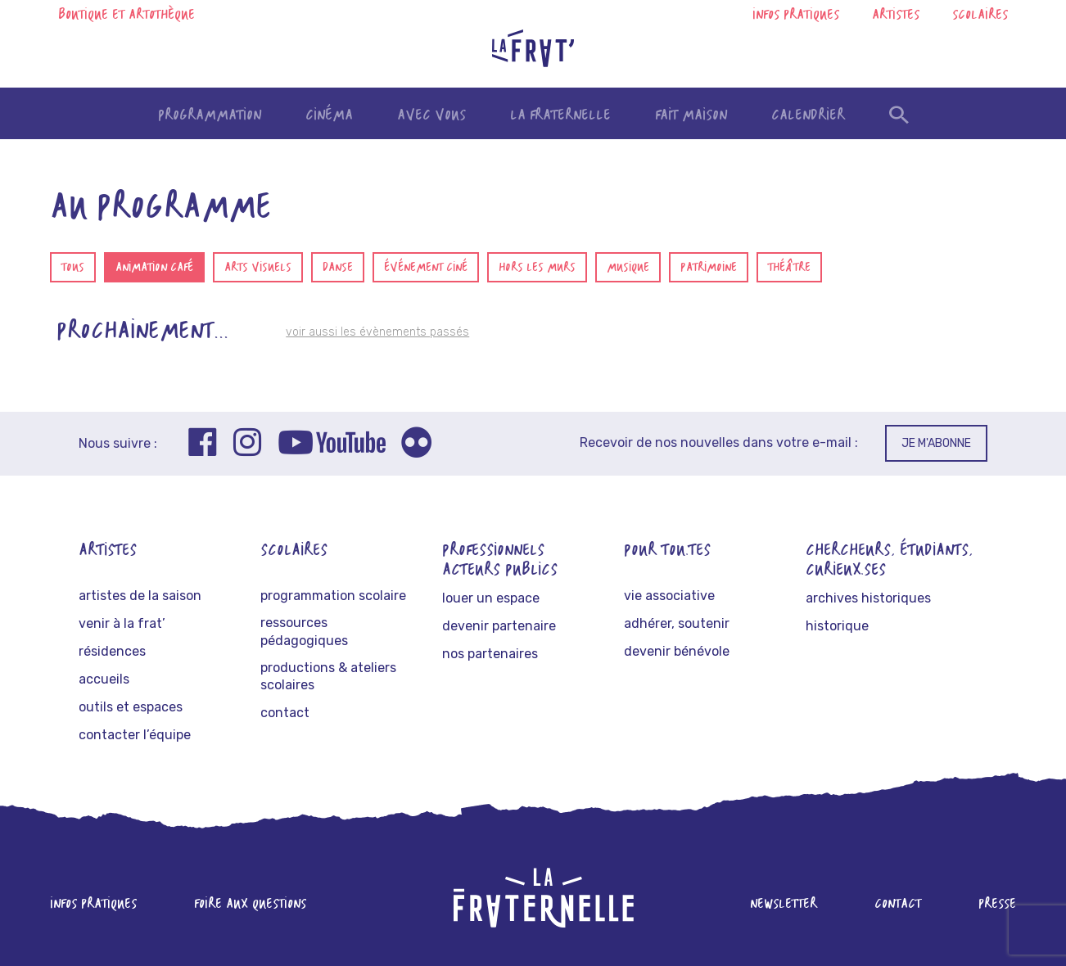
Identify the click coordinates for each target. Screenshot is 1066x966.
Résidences (112, 651)
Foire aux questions (250, 904)
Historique (837, 626)
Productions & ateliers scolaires (328, 676)
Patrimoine (708, 268)
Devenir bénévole (676, 651)
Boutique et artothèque (126, 15)
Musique (628, 268)
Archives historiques (868, 598)
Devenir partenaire (499, 626)
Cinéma (329, 116)
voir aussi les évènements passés (377, 332)
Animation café (154, 268)
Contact (284, 712)
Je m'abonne (936, 443)
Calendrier (808, 116)
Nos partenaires (490, 653)
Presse (997, 904)
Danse (338, 268)
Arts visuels (257, 268)
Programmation (209, 116)
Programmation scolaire (333, 595)
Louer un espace (491, 598)
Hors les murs (537, 268)
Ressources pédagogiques (304, 631)
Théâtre (789, 268)
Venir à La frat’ (122, 623)
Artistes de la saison (140, 595)
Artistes (895, 15)
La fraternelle (560, 116)
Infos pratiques (795, 15)
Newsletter (783, 904)
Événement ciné (426, 268)
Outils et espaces (131, 707)
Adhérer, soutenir (676, 623)
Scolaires (980, 15)
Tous (72, 268)
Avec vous (431, 116)
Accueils (104, 679)
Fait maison (691, 116)
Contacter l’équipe (135, 735)
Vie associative (669, 595)
